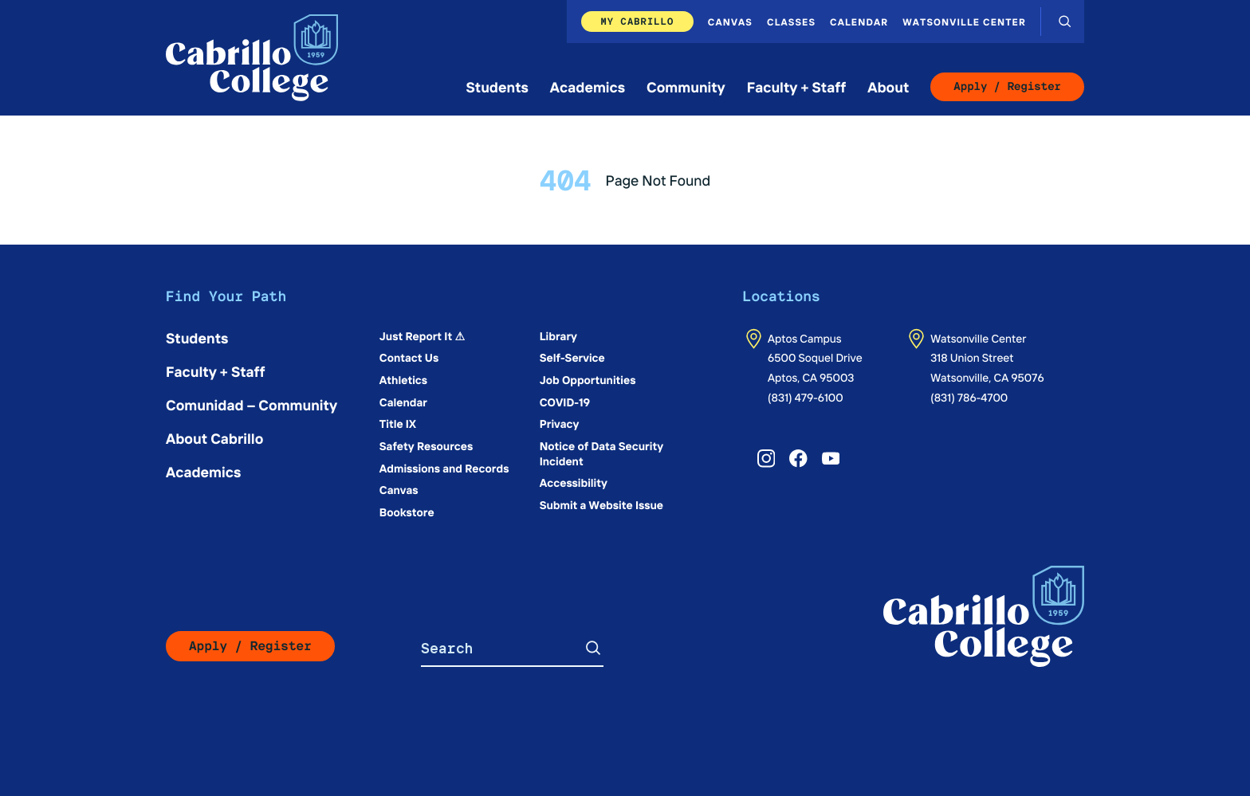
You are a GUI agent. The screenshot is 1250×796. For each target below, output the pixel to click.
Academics (587, 86)
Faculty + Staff (797, 86)
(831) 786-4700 (969, 397)
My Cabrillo (637, 21)
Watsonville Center (964, 21)
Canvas (730, 21)
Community (686, 86)
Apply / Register (1007, 86)
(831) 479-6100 (805, 397)
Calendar (859, 21)
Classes (791, 21)
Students (497, 86)
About (888, 86)
